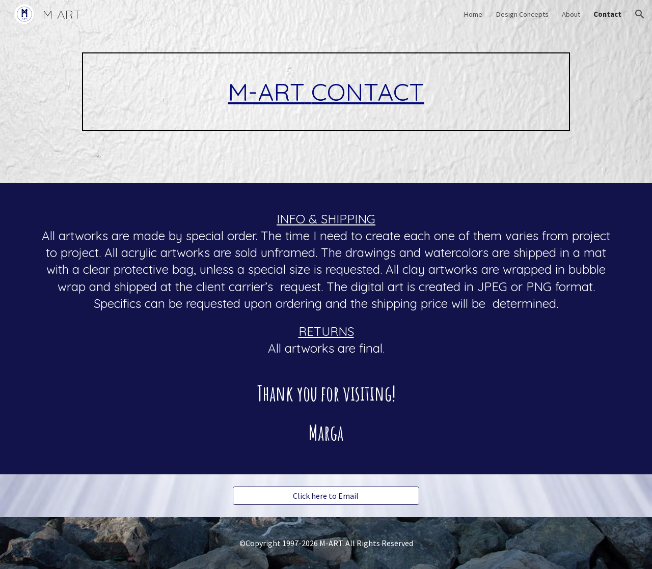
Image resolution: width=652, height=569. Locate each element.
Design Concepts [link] (522, 14)
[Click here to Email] (325, 495)
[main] (325, 91)
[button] (640, 14)
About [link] (571, 14)
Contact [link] (607, 14)
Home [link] (473, 14)
